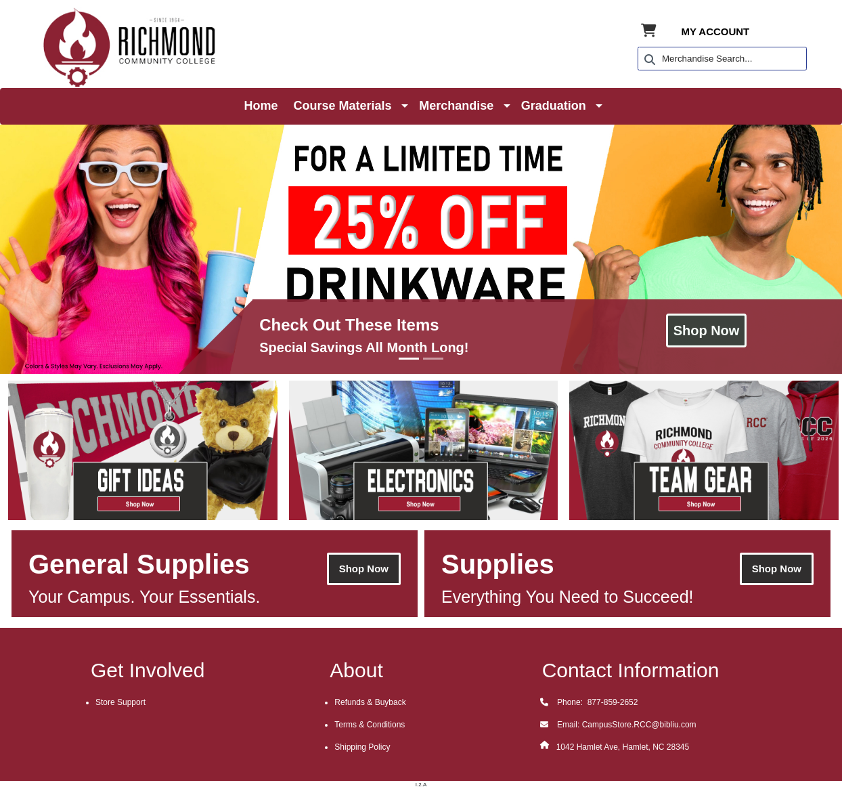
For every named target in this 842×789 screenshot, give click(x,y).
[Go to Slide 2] (433, 358)
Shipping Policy (362, 747)
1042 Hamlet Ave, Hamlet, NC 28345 (623, 747)
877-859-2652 (611, 702)
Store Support (120, 702)
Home (261, 105)
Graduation (553, 105)
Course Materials (343, 105)
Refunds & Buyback (369, 702)
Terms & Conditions (369, 724)
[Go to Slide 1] (409, 358)
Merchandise (456, 105)
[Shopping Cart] (649, 31)
